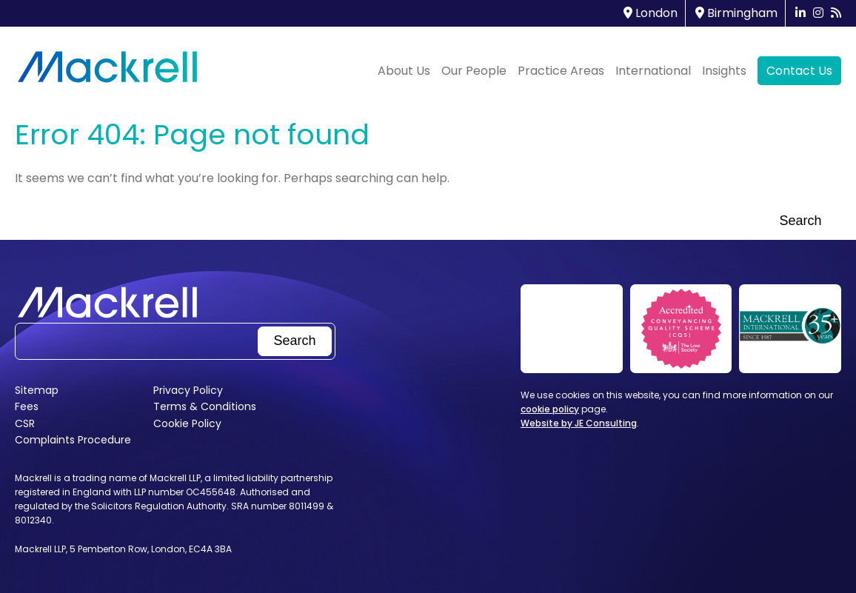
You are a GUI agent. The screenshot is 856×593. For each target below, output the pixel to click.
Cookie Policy (187, 423)
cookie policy (550, 409)
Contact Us (799, 70)
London (650, 12)
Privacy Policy (188, 390)
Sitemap (36, 390)
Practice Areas (561, 70)
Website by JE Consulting (579, 423)
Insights (724, 70)
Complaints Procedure (73, 439)
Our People (473, 70)
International (653, 70)
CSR (25, 423)
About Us (404, 70)
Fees (27, 406)
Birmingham (736, 12)
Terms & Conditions (204, 406)
